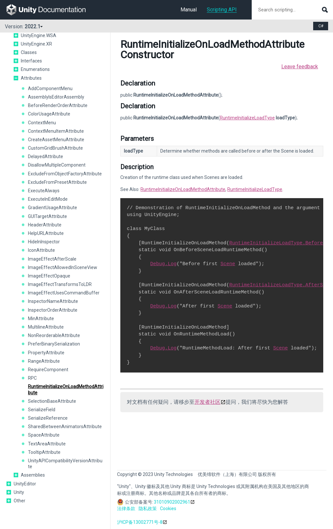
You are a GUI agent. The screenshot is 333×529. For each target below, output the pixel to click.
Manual (188, 10)
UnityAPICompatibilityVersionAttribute (65, 463)
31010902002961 (172, 502)
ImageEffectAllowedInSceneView (62, 267)
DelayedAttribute (45, 156)
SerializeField (41, 409)
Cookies (168, 508)
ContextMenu (42, 122)
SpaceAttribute (44, 435)
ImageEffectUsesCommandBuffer (64, 292)
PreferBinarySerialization (54, 343)
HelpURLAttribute (46, 233)
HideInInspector (44, 241)
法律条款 (126, 508)
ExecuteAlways (44, 190)
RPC (32, 378)
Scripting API (222, 10)
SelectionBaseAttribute (52, 401)
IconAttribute (41, 250)
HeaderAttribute (44, 224)
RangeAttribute (44, 361)
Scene (227, 264)
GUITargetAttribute (47, 216)
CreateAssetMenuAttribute (56, 139)
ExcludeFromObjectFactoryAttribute (65, 173)
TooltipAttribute (44, 452)
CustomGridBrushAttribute (55, 148)
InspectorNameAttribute (53, 301)
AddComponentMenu (50, 88)
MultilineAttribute (46, 327)
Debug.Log (163, 264)
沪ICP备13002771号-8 (140, 522)
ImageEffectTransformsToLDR (60, 284)
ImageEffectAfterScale (52, 259)
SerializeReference (48, 418)
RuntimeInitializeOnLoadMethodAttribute (65, 389)
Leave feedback (299, 66)
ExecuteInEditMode (48, 199)
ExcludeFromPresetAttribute (57, 182)
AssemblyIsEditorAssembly (56, 97)
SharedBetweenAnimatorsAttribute (65, 426)
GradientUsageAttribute (52, 207)
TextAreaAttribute (47, 443)
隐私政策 (148, 508)
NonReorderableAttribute (54, 335)
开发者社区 (207, 402)
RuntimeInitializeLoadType (247, 117)
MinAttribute (41, 318)
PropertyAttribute (46, 352)
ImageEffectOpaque (49, 275)
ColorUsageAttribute (49, 113)
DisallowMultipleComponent (57, 165)
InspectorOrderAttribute (52, 310)
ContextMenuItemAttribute (56, 131)
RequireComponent (48, 369)
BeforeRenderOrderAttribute (57, 105)
